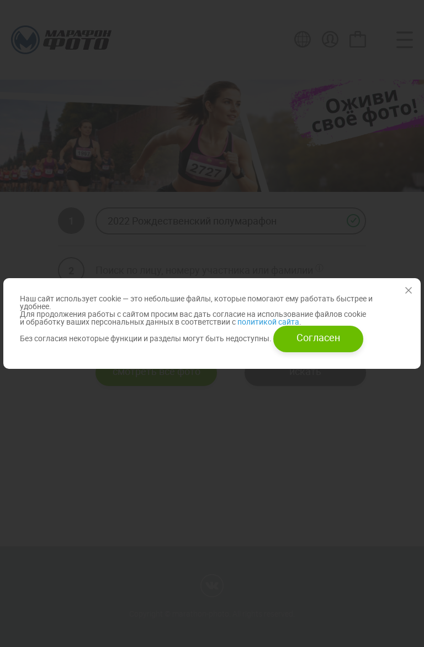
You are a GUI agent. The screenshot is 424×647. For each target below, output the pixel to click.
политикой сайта (267, 321)
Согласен (318, 337)
